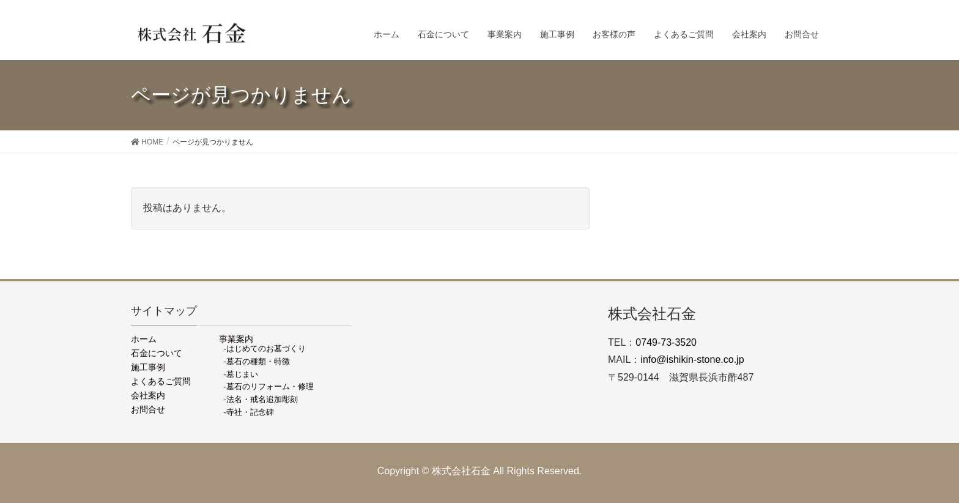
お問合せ (148, 409)
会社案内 (148, 395)
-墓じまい (240, 374)
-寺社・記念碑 (248, 412)
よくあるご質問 (161, 381)
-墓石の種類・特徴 (256, 361)
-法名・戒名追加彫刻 (260, 399)
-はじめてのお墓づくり (264, 348)
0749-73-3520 (666, 342)
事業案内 (236, 339)
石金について (156, 353)
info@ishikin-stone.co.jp (692, 359)
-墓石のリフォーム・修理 (268, 386)
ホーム (144, 339)
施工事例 (148, 367)
